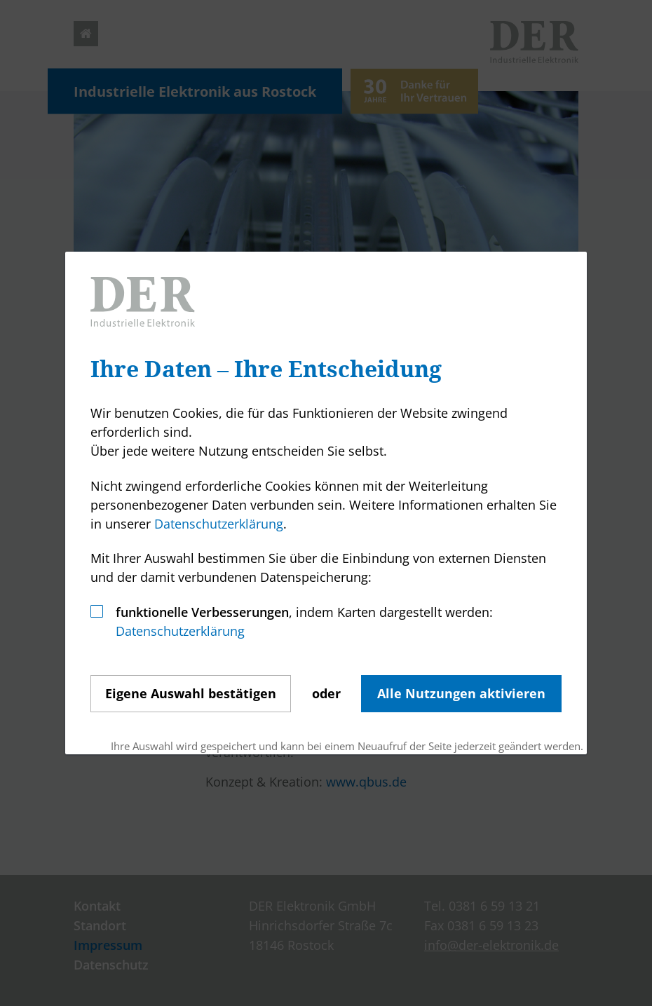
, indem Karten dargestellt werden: (304, 612)
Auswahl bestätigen (190, 693)
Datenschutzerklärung (218, 523)
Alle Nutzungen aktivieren (461, 693)
